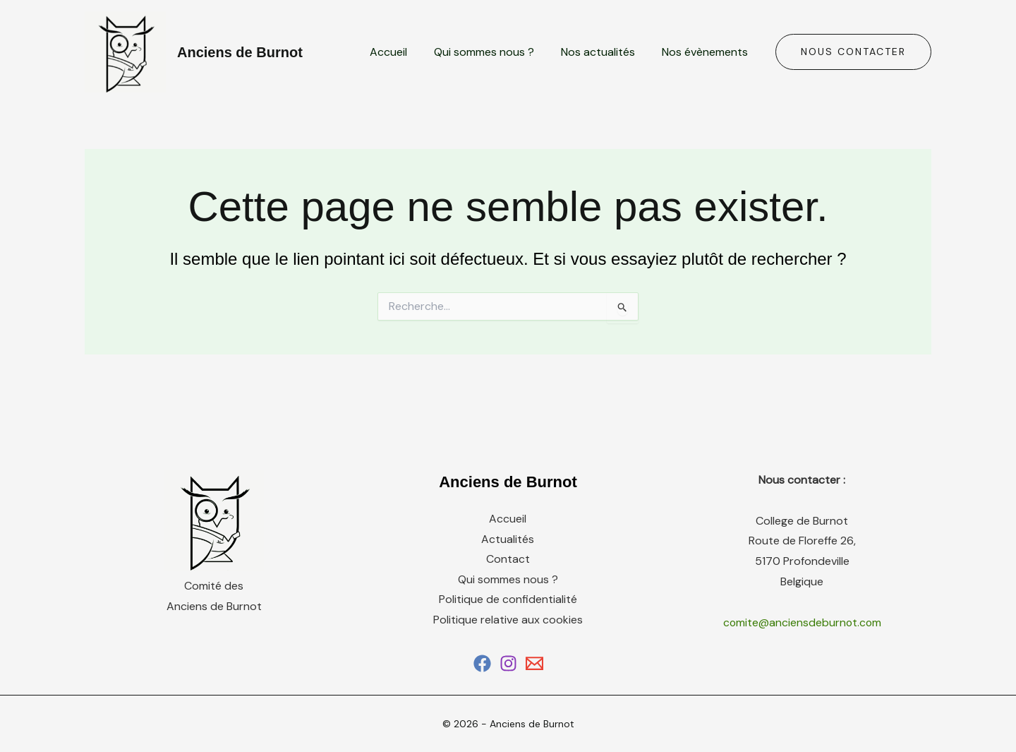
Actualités (507, 539)
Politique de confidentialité (508, 599)
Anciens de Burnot (240, 52)
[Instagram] (508, 663)
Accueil (403, 51)
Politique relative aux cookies (508, 620)
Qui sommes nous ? (495, 51)
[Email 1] (534, 663)
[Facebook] (482, 663)
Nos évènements (707, 51)
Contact (508, 559)
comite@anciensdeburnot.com (802, 622)
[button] (853, 52)
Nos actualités (604, 51)
